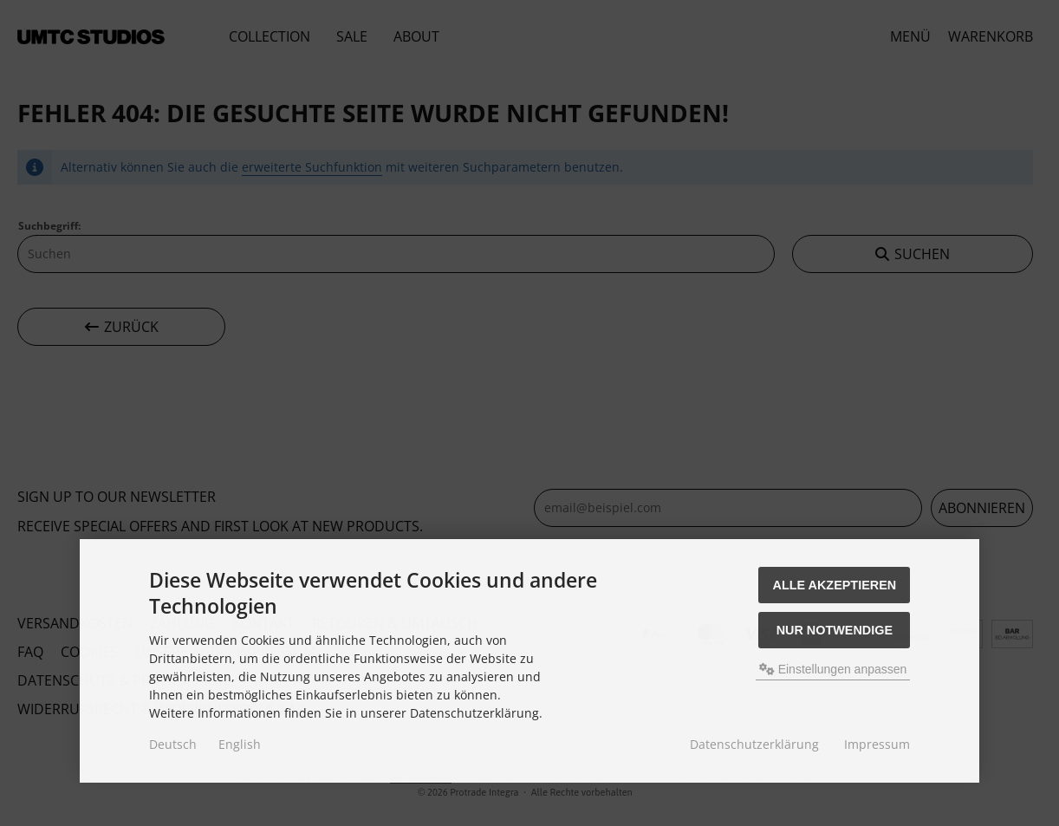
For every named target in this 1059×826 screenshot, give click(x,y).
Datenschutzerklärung (754, 744)
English (239, 744)
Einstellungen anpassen (833, 669)
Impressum (877, 744)
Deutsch (173, 744)
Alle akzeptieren (835, 585)
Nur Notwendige (834, 630)
